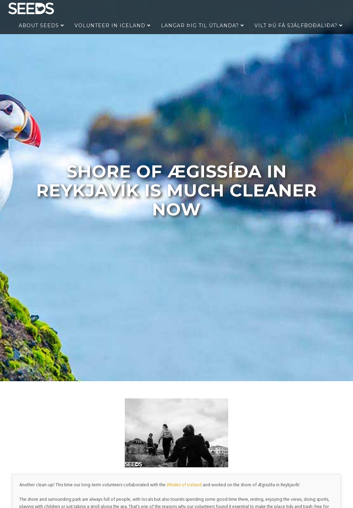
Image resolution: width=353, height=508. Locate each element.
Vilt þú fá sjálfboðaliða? (298, 25)
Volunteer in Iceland (112, 25)
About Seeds (41, 25)
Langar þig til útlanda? (202, 25)
